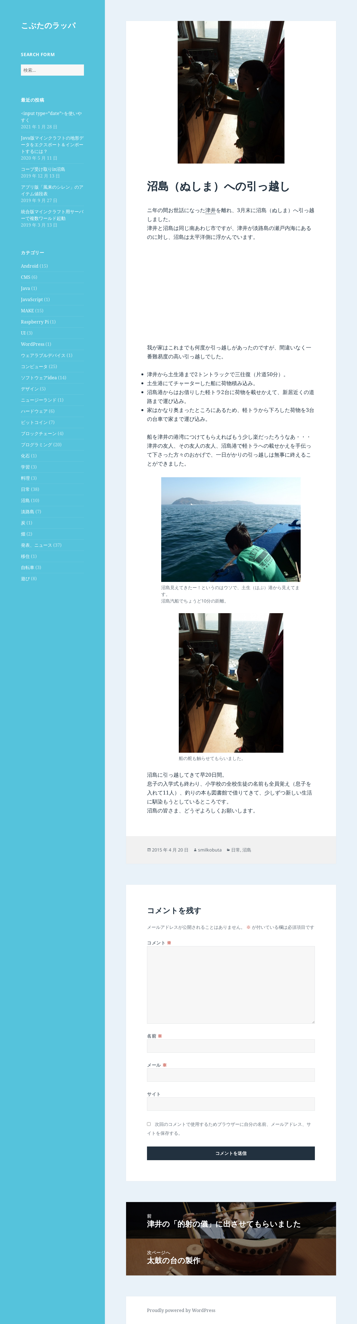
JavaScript (32, 299)
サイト (154, 1094)
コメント (159, 943)
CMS (25, 277)
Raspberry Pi (35, 322)
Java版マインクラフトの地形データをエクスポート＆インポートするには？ (52, 144)
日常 (25, 489)
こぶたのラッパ (48, 25)
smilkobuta (210, 850)
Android (29, 266)
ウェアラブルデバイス (43, 355)
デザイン (30, 389)
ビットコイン (34, 422)
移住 (25, 556)
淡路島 (27, 512)
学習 (25, 467)
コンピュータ (34, 366)
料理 (25, 478)
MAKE (27, 311)
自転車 (27, 567)
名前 (154, 1036)
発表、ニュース (36, 545)
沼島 (25, 500)
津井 (210, 210)
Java (25, 288)
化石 (25, 456)
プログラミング (36, 445)
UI (23, 333)
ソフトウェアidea (39, 378)
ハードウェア (34, 411)
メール (157, 1065)
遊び (25, 578)
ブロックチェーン (39, 433)
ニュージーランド (39, 400)
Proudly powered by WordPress (181, 1310)
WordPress (32, 344)
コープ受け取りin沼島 (43, 169)
